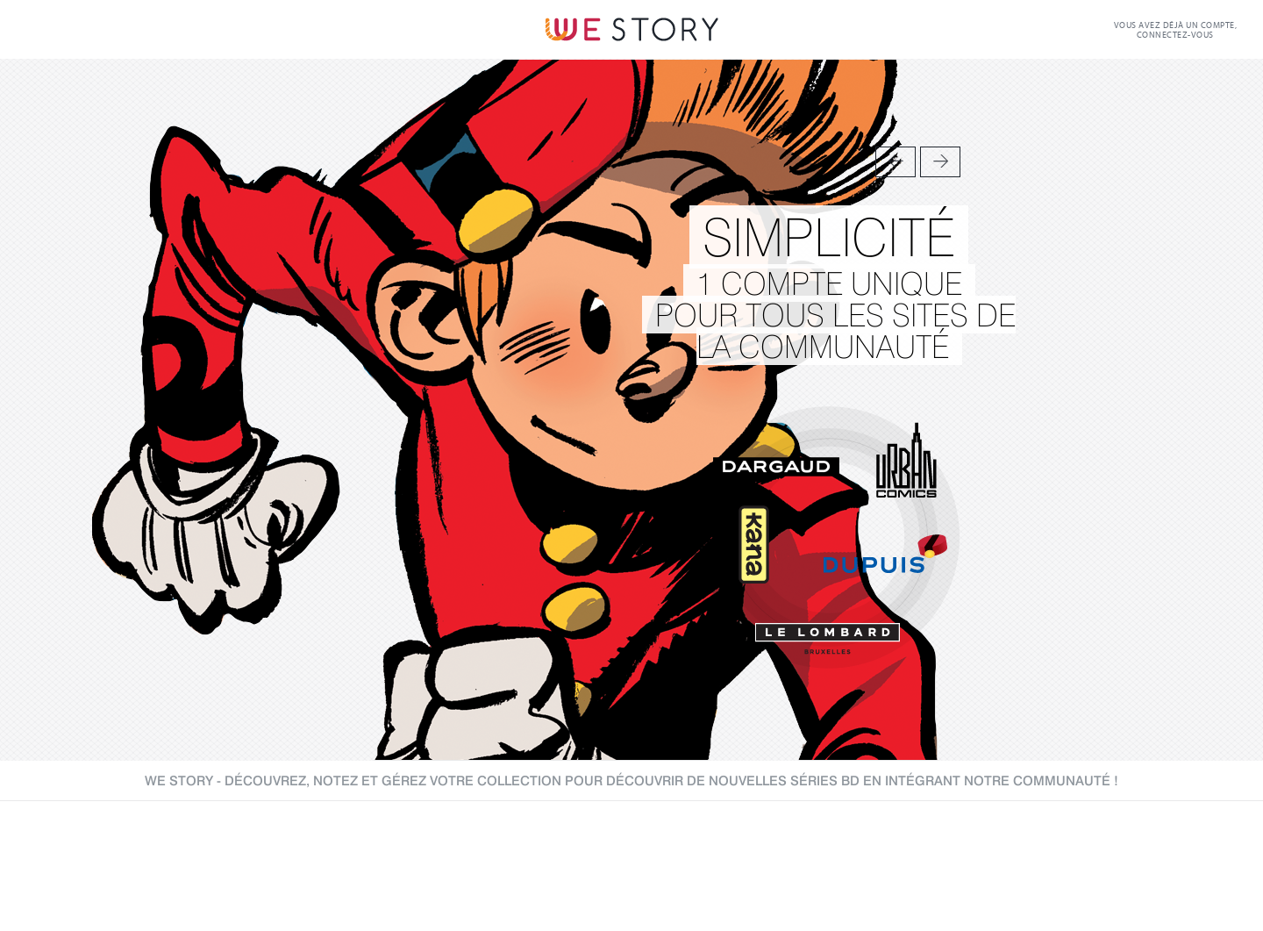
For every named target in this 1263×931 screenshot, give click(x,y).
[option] (631, 410)
